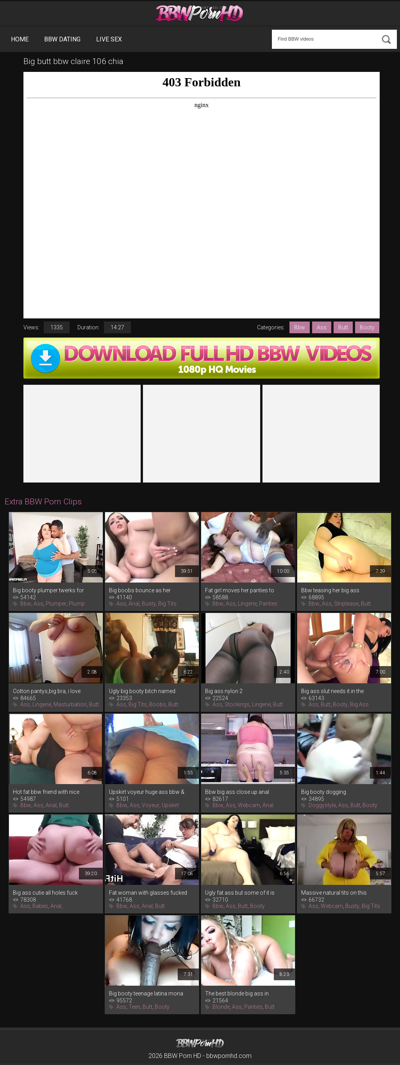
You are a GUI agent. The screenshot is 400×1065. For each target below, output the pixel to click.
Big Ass (359, 704)
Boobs (157, 704)
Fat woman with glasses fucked (148, 893)
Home (20, 39)
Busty (149, 603)
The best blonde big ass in (237, 993)
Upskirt (170, 805)
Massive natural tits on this (334, 893)
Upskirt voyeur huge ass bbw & (146, 792)
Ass (322, 327)
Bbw (299, 327)
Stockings (237, 704)
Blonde (221, 1007)
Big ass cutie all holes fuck (45, 893)
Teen (134, 1007)
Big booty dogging (323, 792)
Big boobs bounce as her (140, 590)
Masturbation (70, 704)
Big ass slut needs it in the (332, 691)
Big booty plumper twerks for (48, 590)
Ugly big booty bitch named (142, 691)
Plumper (56, 603)
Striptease (346, 603)
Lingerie (247, 603)
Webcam (249, 805)
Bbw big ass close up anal (237, 792)
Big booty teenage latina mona (146, 993)
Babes (40, 906)
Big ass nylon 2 (224, 691)
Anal (134, 603)
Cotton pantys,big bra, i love (46, 691)
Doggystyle (322, 805)
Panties (268, 603)
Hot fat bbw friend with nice (46, 792)
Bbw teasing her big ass (330, 590)
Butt (343, 327)
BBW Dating (62, 39)
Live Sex (109, 39)
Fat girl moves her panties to (239, 590)
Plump (77, 603)
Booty (367, 327)
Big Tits (167, 603)
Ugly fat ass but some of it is (240, 893)
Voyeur (150, 805)
